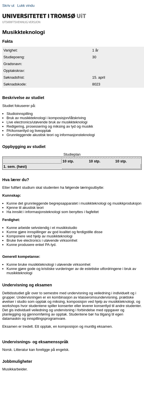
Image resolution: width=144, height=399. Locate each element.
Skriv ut (8, 5)
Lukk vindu (26, 5)
